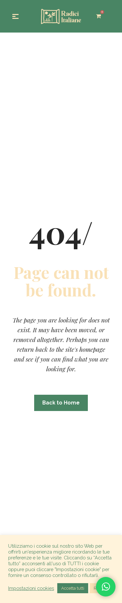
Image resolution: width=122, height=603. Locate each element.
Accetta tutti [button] (72, 588)
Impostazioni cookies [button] (31, 588)
